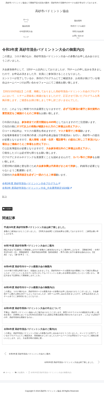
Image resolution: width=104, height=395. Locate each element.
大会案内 (7, 209)
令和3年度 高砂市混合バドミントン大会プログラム (31, 183)
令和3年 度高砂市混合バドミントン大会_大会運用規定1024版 (37, 188)
